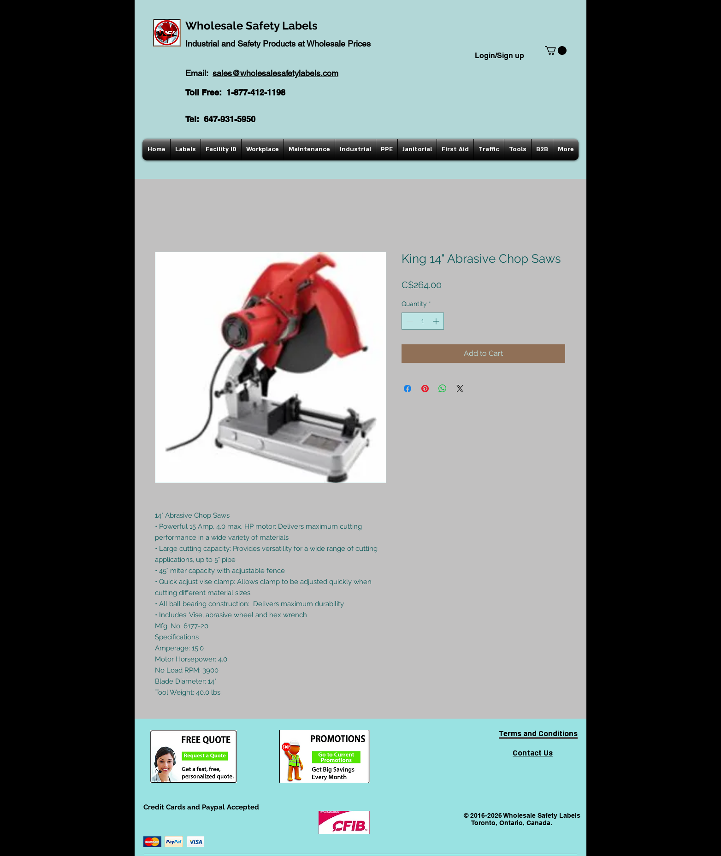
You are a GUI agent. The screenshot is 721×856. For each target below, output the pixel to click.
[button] (556, 50)
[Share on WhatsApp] (442, 388)
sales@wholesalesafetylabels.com (275, 73)
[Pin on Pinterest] (425, 388)
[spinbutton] (422, 321)
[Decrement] (408, 321)
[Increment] (437, 321)
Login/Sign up (499, 55)
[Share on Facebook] (407, 388)
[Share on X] (460, 388)
